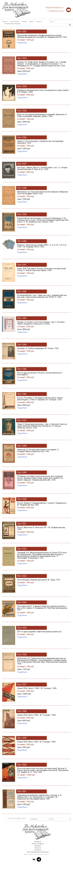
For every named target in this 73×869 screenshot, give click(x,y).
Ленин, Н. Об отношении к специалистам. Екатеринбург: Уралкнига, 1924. (43, 145)
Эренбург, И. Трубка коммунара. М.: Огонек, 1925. (43, 350)
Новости (31, 21)
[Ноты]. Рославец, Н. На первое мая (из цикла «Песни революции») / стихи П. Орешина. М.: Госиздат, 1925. (43, 402)
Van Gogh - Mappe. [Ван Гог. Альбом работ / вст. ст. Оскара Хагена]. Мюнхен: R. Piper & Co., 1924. (43, 170)
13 (20, 819)
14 (22, 819)
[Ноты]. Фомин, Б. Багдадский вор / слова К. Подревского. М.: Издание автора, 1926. (43, 505)
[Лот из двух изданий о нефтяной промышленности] (43, 633)
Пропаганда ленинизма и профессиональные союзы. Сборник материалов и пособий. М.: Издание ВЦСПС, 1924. (43, 38)
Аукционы (5, 21)
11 (16, 819)
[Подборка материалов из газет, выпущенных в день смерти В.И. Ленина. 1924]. (43, 93)
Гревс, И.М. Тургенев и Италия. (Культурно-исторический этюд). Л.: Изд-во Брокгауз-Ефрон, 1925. (43, 271)
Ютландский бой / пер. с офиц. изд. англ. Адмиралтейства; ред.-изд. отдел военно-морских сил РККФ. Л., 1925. (43, 298)
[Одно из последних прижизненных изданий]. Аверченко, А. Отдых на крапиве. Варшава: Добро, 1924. (43, 118)
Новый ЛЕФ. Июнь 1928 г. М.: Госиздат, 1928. (43, 745)
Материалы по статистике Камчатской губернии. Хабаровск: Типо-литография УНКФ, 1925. (43, 196)
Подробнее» (22, 43)
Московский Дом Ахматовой (12, 23)
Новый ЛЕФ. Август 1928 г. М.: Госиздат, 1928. (43, 691)
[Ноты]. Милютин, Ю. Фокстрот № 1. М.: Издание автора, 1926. (43, 530)
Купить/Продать (14, 21)
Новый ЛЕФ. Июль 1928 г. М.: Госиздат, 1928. (43, 718)
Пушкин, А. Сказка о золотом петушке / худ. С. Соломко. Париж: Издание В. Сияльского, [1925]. (43, 326)
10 (14, 819)
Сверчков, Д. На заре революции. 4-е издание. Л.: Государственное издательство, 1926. (43, 452)
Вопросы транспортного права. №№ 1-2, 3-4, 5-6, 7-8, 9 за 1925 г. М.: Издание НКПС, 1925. (43, 247)
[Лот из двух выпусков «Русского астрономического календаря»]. (43, 375)
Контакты (39, 21)
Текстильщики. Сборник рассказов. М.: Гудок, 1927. (43, 581)
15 (25, 819)
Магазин (24, 21)
